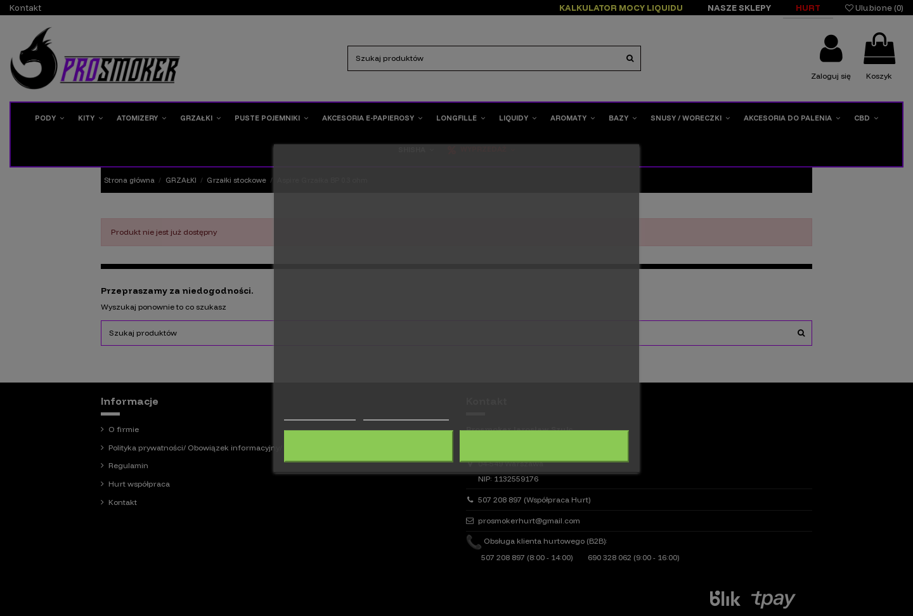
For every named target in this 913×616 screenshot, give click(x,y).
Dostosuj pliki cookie (406, 414)
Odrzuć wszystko (369, 446)
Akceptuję (544, 446)
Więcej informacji (320, 414)
